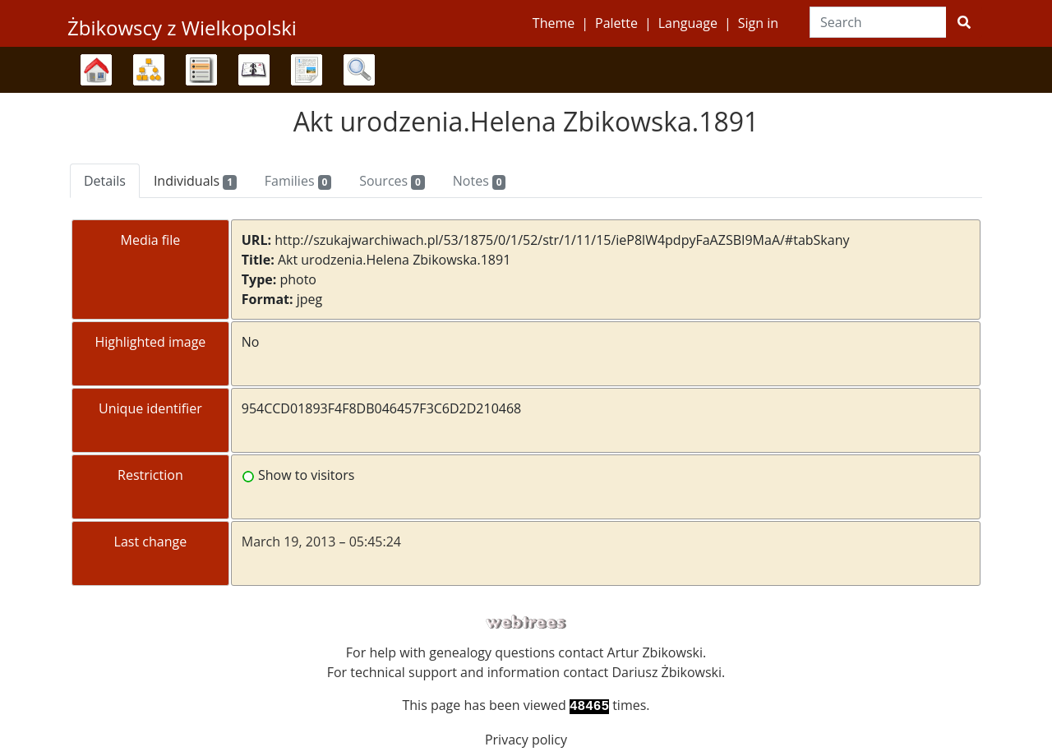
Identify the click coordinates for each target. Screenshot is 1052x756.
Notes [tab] (479, 181)
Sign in (758, 23)
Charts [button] (148, 70)
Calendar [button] (254, 70)
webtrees (526, 622)
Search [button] (359, 70)
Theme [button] (553, 23)
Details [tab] (105, 181)
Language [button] (687, 23)
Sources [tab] (392, 181)
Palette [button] (616, 23)
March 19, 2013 (289, 541)
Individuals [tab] (195, 181)
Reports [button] (306, 70)
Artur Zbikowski (655, 652)
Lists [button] (201, 70)
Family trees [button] (96, 70)
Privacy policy (526, 740)
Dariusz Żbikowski (666, 672)
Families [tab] (298, 181)
